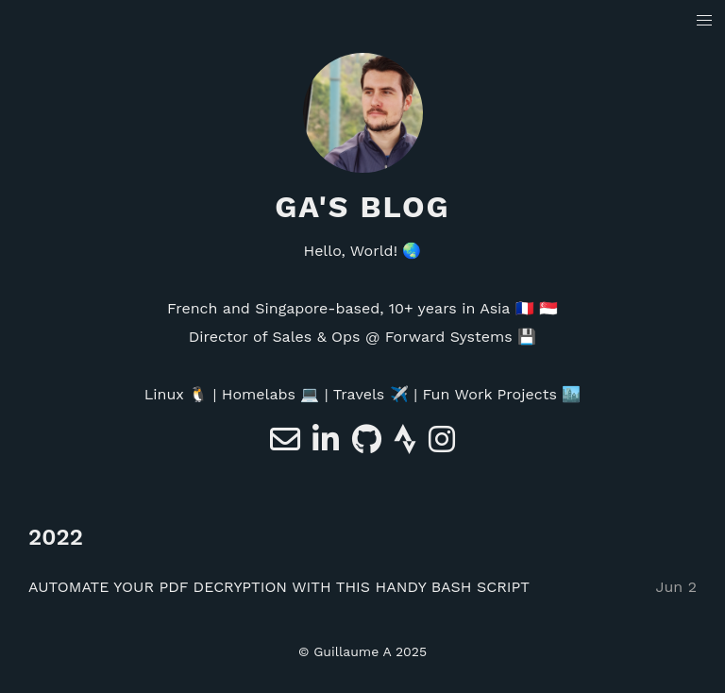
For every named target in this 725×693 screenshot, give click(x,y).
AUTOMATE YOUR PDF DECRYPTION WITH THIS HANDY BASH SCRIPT (279, 587)
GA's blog (362, 207)
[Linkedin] (328, 445)
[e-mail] (287, 445)
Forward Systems (449, 337)
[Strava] (407, 445)
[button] (704, 21)
